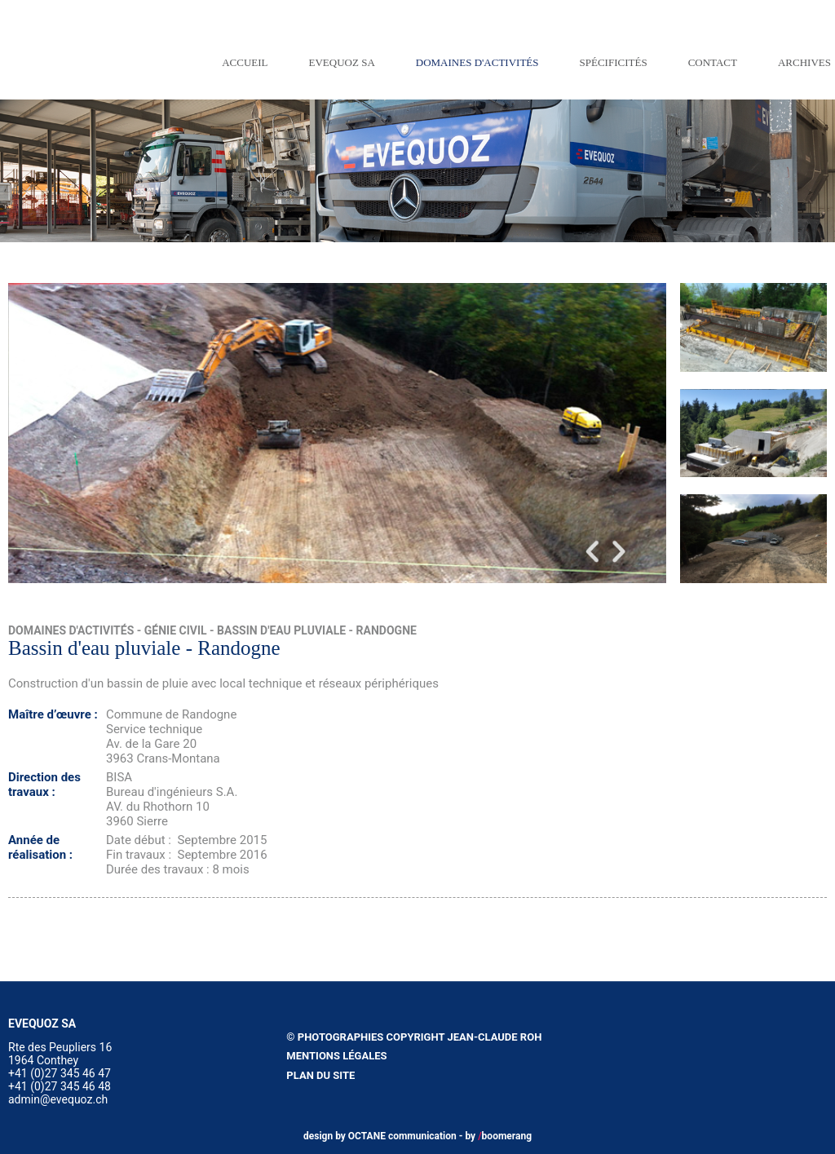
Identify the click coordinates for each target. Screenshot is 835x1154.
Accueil (244, 62)
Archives (804, 62)
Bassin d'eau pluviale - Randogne (317, 630)
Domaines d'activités (477, 62)
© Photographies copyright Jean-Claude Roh (413, 1037)
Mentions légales (336, 1056)
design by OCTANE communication (380, 1136)
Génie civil (175, 630)
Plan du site (320, 1075)
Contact (712, 62)
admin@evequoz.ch (58, 1099)
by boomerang (498, 1136)
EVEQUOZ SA (342, 62)
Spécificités (613, 62)
